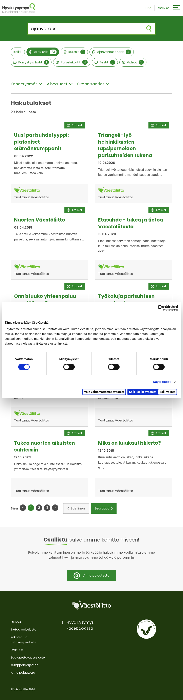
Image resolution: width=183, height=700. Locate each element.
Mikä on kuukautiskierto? (129, 443)
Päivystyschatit (31, 62)
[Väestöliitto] (91, 605)
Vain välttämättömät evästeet (104, 392)
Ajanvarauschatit (111, 52)
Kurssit (74, 52)
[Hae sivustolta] (85, 28)
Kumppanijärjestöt (24, 665)
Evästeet (17, 650)
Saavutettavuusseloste (28, 657)
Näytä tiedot (162, 381)
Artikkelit (43, 52)
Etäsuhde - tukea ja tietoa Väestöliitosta (130, 223)
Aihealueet (60, 84)
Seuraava (104, 508)
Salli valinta (167, 392)
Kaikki (17, 52)
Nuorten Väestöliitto (39, 219)
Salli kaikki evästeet (142, 392)
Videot (133, 62)
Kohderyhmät (26, 84)
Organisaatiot (93, 84)
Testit (105, 62)
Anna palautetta (23, 673)
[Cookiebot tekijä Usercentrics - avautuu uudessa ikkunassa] (160, 308)
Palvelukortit (72, 62)
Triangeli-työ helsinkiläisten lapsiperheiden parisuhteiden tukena (125, 145)
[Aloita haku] (148, 28)
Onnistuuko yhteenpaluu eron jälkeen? (45, 299)
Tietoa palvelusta (23, 630)
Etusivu (16, 622)
